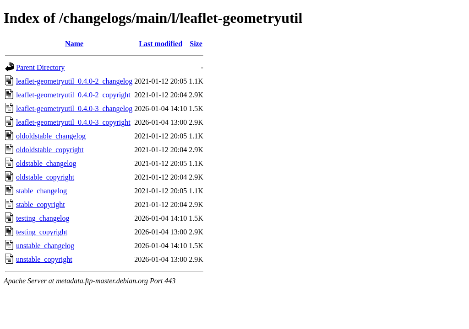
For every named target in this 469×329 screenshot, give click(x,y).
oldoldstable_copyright (50, 150)
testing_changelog (42, 218)
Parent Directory (40, 67)
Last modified (160, 44)
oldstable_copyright (45, 177)
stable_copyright (40, 204)
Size (196, 44)
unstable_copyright (44, 259)
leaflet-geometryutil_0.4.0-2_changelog (74, 81)
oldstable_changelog (46, 163)
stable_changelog (41, 191)
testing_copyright (41, 232)
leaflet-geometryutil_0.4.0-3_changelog (74, 108)
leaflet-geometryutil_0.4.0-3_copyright (73, 122)
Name (74, 44)
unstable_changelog (45, 245)
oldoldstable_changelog (51, 136)
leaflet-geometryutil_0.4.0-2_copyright (73, 95)
